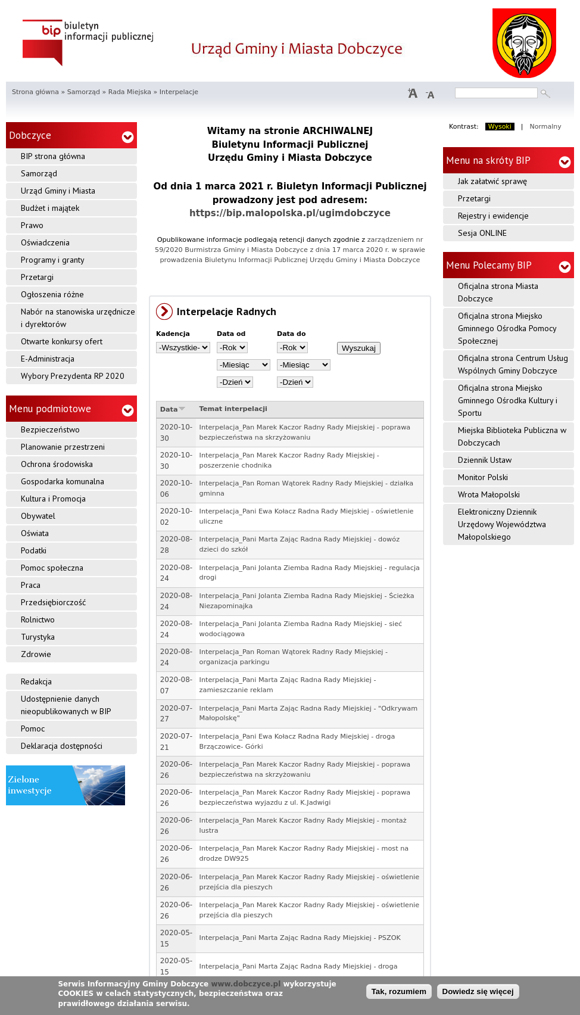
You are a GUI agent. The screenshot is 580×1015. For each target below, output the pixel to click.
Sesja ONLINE (482, 233)
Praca (30, 585)
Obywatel (38, 515)
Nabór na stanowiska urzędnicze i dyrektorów (78, 317)
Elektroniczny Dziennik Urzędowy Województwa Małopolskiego (502, 524)
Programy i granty (53, 259)
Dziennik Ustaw (485, 459)
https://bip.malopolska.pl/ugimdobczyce (290, 213)
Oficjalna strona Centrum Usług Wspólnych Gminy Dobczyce (513, 364)
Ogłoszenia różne (52, 294)
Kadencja (173, 334)
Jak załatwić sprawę (492, 181)
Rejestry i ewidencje (493, 215)
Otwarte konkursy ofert (61, 341)
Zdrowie (36, 654)
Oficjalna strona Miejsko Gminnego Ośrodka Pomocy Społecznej (507, 328)
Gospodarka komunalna (62, 481)
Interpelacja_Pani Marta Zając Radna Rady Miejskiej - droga (298, 966)
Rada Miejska (129, 92)
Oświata (35, 533)
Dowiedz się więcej (478, 991)
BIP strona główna (53, 156)
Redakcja (36, 681)
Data (173, 409)
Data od (231, 334)
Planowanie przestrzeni (63, 446)
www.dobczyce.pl (245, 984)
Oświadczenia (45, 242)
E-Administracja (47, 358)
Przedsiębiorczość (53, 602)
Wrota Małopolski (489, 494)
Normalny (546, 126)
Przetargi (37, 277)
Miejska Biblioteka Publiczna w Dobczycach (512, 436)
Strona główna (35, 92)
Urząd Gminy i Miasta (58, 190)
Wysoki (500, 126)
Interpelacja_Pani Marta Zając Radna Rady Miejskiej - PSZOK (300, 938)
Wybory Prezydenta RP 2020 (72, 375)
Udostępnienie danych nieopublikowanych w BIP (66, 705)
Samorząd (83, 92)
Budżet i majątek (50, 208)
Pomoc (33, 728)
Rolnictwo (38, 619)
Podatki (33, 550)
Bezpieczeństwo (50, 429)
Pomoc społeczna (52, 567)
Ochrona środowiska (57, 464)
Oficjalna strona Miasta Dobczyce (498, 292)
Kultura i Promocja (53, 498)
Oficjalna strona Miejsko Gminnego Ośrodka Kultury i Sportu (507, 400)
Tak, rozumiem (399, 991)
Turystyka (38, 636)
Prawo (32, 225)
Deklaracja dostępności (61, 745)
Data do (291, 334)
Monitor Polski (483, 477)
